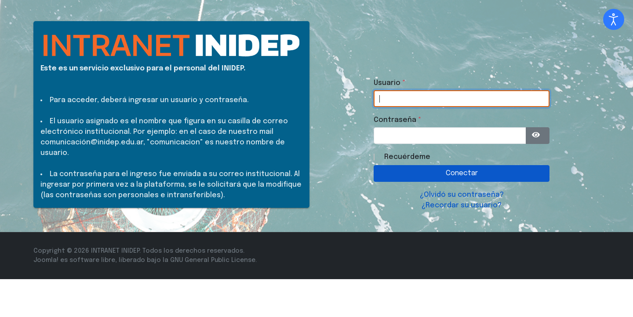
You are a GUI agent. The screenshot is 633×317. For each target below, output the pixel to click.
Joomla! (45, 260)
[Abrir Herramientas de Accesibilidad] (613, 19)
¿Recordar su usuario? (462, 205)
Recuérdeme (407, 157)
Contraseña (397, 120)
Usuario (389, 83)
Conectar (462, 173)
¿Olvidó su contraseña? (462, 195)
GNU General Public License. (213, 260)
